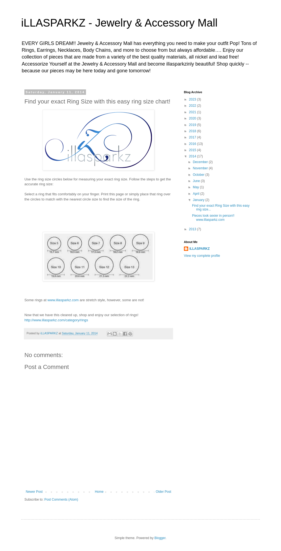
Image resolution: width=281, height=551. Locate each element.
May (196, 187)
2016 (193, 144)
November (201, 168)
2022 (193, 106)
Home (99, 492)
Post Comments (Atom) (61, 499)
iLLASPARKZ (199, 249)
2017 (193, 137)
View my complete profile (202, 256)
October (199, 175)
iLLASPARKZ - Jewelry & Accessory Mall (119, 23)
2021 (193, 112)
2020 (193, 118)
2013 (193, 229)
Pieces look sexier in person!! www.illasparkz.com (213, 217)
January (199, 200)
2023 (193, 99)
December (201, 162)
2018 (193, 131)
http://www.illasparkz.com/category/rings (56, 320)
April (196, 194)
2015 (193, 150)
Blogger (159, 538)
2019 (193, 125)
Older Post (163, 492)
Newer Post (34, 492)
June (197, 181)
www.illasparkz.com (63, 300)
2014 (193, 156)
